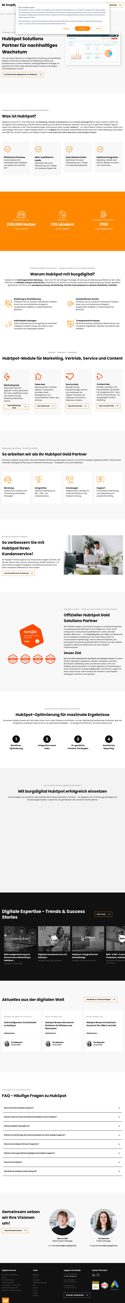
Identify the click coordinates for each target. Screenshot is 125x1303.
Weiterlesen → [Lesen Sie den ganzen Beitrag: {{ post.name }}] (10, 1033)
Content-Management (83, 122)
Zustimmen (82, 28)
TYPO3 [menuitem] (35, 1277)
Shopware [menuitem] (36, 1280)
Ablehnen (99, 28)
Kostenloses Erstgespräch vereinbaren (20, 74)
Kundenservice (62, 122)
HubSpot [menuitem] (35, 1275)
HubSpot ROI (93, 669)
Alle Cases (101, 914)
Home (2, 14)
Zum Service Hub (75, 406)
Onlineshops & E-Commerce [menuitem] (11, 1285)
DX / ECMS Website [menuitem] (8, 1280)
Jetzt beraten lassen (13, 1230)
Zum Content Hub (106, 406)
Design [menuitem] (4, 1277)
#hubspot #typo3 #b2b (13, 963)
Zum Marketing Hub (14, 406)
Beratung (112, 5)
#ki (60, 1017)
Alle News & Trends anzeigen (99, 999)
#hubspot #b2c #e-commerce (50, 960)
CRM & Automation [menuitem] (8, 1282)
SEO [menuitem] (34, 1285)
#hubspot (8, 1017)
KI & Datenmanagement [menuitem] (10, 1288)
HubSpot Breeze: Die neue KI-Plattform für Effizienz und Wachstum (60, 1025)
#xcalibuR (16, 1017)
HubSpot (74, 127)
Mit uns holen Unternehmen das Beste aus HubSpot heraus (89, 658)
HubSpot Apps (107, 229)
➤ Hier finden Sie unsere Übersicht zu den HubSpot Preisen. (72, 132)
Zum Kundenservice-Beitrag (16, 573)
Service (116, 634)
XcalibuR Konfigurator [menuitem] (40, 1282)
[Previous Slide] (5, 935)
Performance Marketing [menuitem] (10, 1275)
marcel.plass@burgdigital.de (63, 1245)
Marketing (43, 122)
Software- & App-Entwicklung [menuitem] (11, 1290)
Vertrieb (51, 122)
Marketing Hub (93, 634)
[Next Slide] (119, 935)
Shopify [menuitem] (35, 1293)
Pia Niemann (16, 1042)
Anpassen (66, 28)
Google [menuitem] (35, 1288)
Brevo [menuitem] (35, 1290)
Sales (106, 634)
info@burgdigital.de (70, 1276)
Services (9, 14)
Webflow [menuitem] (36, 1295)
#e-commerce (26, 1017)
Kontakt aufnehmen (75, 1295)
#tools (47, 1017)
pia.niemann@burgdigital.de (104, 1245)
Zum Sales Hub (43, 406)
